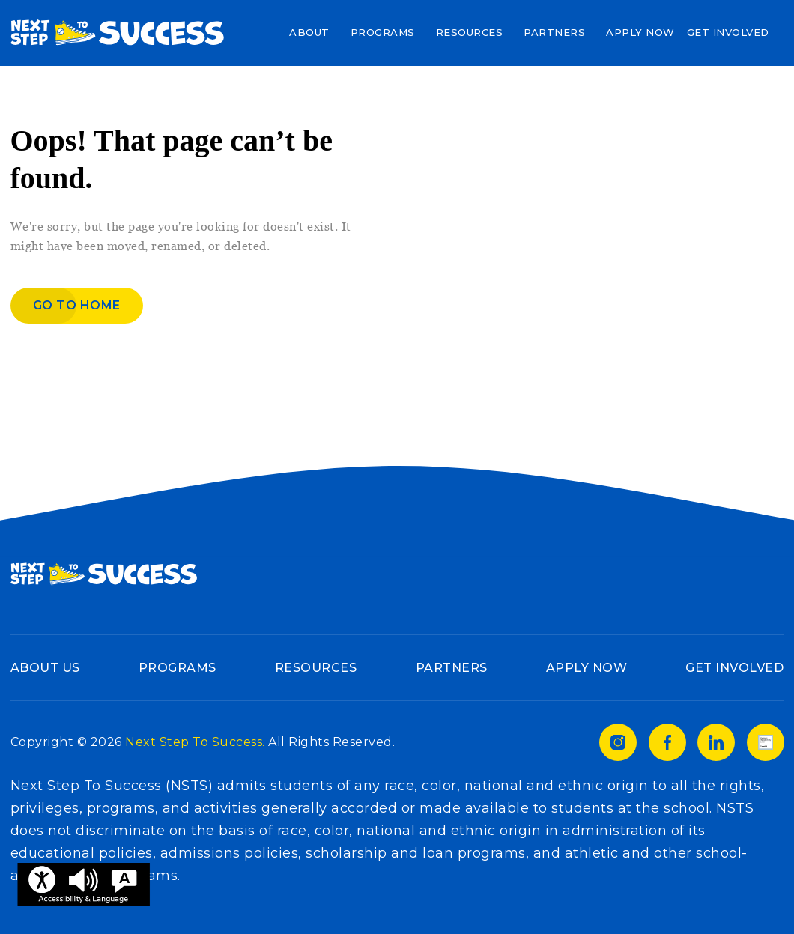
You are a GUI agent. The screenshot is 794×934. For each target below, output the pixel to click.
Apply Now (640, 32)
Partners (554, 32)
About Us (45, 668)
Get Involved (728, 32)
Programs (383, 32)
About (309, 32)
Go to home (77, 305)
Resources (469, 32)
